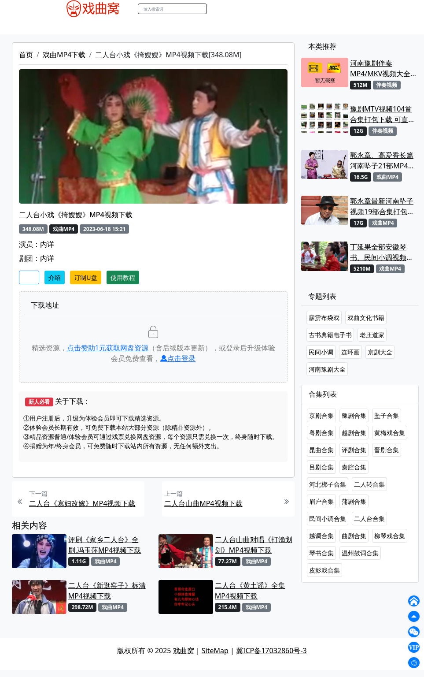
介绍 (54, 277)
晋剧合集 (386, 450)
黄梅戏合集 (389, 432)
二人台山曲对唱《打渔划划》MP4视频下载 (253, 545)
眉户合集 (321, 501)
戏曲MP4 (70, 26)
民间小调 (321, 352)
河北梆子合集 (327, 484)
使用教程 (123, 277)
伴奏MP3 (200, 26)
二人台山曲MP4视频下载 (203, 503)
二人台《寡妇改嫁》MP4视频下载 (82, 503)
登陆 (359, 9)
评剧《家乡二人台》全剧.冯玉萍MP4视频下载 (104, 545)
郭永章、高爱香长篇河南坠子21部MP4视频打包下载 (382, 160)
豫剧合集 (354, 415)
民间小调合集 (327, 518)
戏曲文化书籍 (365, 317)
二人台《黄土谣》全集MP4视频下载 (250, 590)
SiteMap (215, 650)
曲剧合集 (354, 536)
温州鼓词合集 (360, 553)
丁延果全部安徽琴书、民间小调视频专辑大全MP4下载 (381, 252)
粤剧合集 (321, 432)
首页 (26, 55)
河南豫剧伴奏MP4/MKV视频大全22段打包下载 (380, 68)
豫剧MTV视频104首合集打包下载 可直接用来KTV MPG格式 (382, 114)
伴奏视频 (234, 26)
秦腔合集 (354, 467)
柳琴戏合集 (389, 536)
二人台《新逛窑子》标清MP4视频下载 (107, 590)
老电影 (135, 26)
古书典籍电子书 (330, 335)
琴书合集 (321, 553)
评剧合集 (354, 450)
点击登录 (177, 358)
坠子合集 (386, 415)
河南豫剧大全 (327, 369)
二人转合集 (369, 484)
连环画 (350, 352)
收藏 (29, 277)
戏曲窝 (183, 650)
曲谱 (280, 26)
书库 (261, 26)
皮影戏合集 (324, 570)
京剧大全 (380, 352)
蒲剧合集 (354, 501)
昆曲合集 (321, 450)
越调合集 (321, 536)
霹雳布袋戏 (324, 317)
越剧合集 (354, 432)
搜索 (216, 8)
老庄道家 (372, 335)
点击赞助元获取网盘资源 (107, 348)
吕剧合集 (321, 467)
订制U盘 (85, 277)
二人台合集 (369, 518)
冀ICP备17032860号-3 (271, 650)
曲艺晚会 (166, 26)
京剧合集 (321, 415)
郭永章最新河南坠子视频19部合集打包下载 (382, 206)
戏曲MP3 (105, 26)
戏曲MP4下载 (64, 55)
